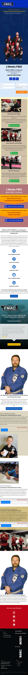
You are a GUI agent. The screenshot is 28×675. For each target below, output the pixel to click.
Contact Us (5, 633)
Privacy (19, 665)
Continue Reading (5, 334)
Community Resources (7, 637)
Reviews (19, 663)
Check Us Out (20, 662)
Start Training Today (6, 635)
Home (4, 632)
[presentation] (8, 92)
